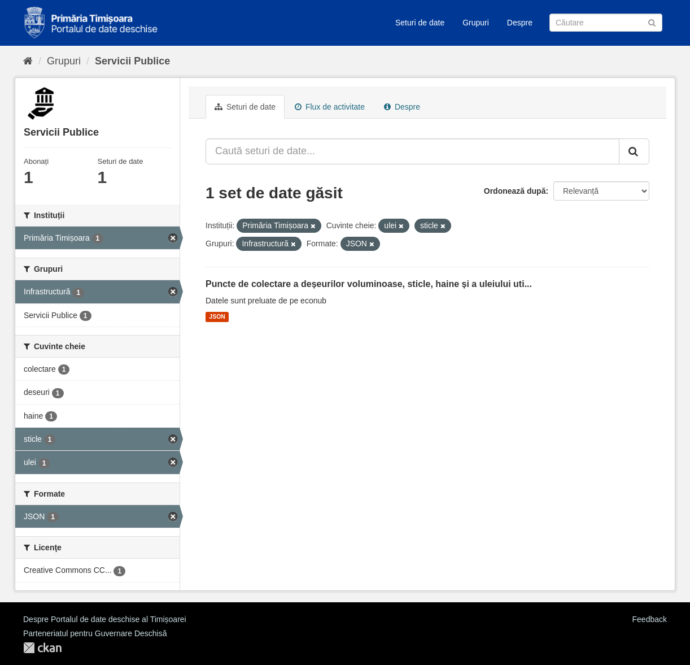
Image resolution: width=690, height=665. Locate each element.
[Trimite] (652, 22)
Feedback (649, 619)
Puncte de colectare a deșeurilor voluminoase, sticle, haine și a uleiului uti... (369, 284)
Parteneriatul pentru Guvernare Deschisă (95, 633)
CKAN (42, 648)
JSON (217, 317)
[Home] (28, 61)
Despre (519, 22)
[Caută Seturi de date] (605, 23)
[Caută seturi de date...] (412, 151)
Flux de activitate (330, 106)
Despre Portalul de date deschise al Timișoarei (104, 619)
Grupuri (475, 22)
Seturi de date (419, 22)
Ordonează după (515, 190)
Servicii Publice (132, 61)
